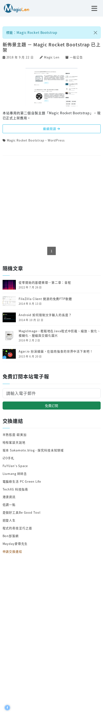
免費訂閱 (51, 405)
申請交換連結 (12, 551)
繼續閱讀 (51, 128)
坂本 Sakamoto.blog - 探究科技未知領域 (33, 450)
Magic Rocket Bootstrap (25, 140)
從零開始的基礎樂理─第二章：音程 (45, 282)
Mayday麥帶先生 (15, 543)
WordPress (56, 140)
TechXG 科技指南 (15, 489)
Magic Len (52, 57)
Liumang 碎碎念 (15, 473)
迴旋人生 (9, 520)
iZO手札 (8, 458)
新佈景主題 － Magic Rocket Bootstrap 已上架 (52, 47)
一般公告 (76, 57)
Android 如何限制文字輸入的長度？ (45, 315)
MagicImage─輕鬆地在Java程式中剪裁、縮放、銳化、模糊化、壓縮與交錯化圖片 (59, 333)
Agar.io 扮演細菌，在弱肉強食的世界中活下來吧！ (56, 351)
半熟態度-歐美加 (15, 434)
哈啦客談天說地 (14, 442)
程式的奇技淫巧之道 (17, 528)
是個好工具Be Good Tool (22, 512)
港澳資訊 (9, 496)
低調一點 (9, 504)
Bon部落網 (11, 536)
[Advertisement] (52, 201)
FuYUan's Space (15, 465)
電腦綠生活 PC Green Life (22, 481)
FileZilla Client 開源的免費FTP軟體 (45, 299)
